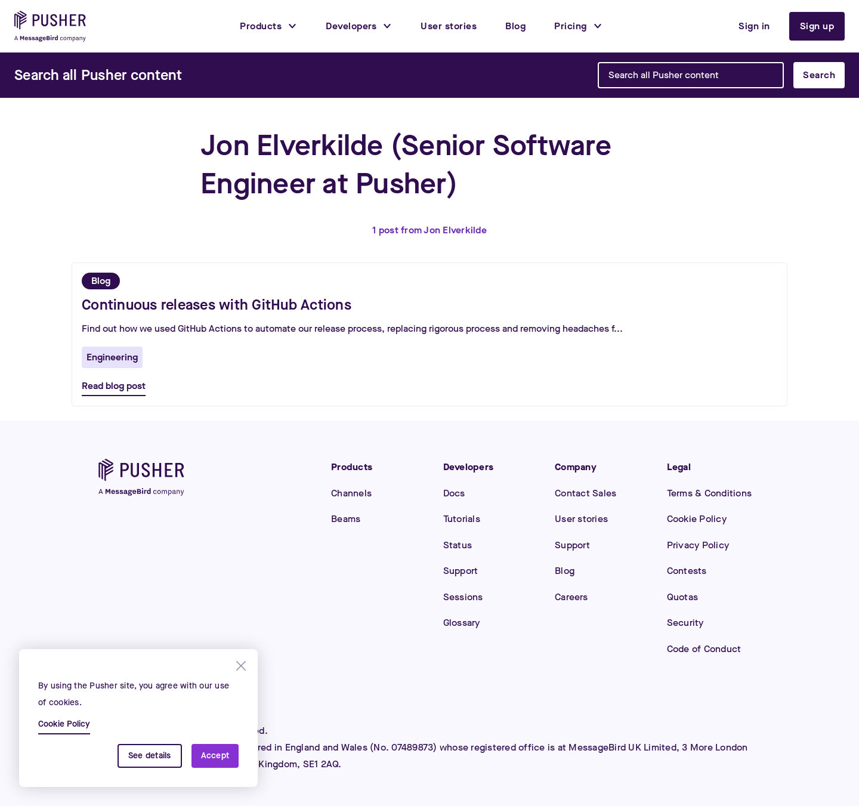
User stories (581, 518)
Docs (454, 493)
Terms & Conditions (709, 493)
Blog (564, 570)
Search (819, 75)
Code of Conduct (704, 649)
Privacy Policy (698, 545)
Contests (687, 570)
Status (457, 545)
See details (149, 755)
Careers (571, 597)
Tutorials (461, 518)
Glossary (461, 622)
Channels (351, 493)
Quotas (683, 597)
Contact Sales (585, 493)
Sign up (817, 26)
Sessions (463, 597)
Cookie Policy (697, 518)
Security (685, 622)
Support (460, 570)
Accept (215, 755)
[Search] (98, 75)
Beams (345, 518)
